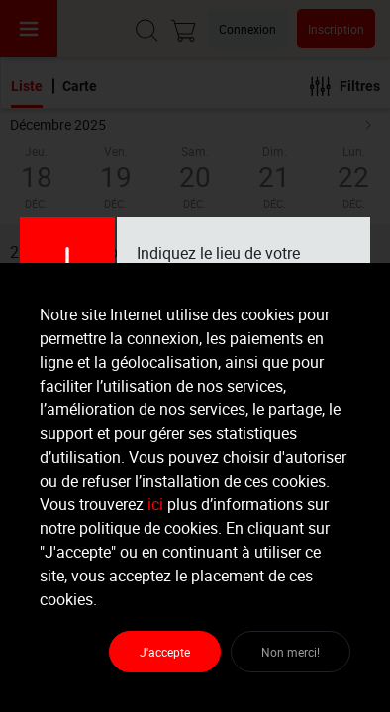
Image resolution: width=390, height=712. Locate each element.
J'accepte (165, 652)
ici (155, 504)
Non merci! (290, 652)
